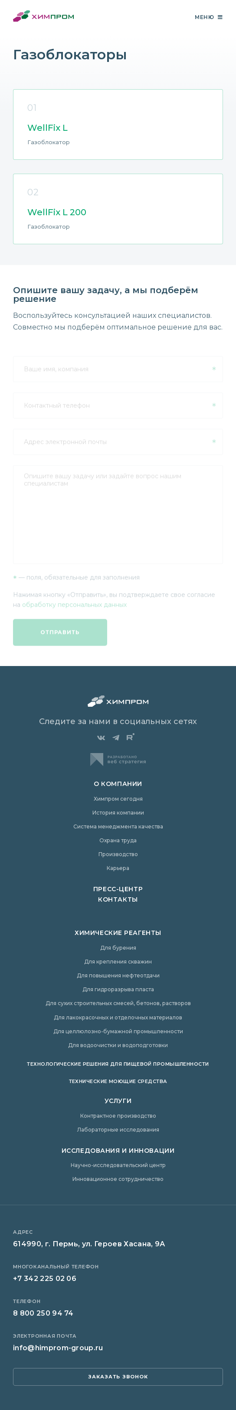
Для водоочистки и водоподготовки (118, 1045)
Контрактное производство (118, 1115)
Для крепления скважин (118, 961)
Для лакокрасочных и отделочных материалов (118, 1017)
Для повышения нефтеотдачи (118, 975)
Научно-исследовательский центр (118, 1165)
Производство (118, 854)
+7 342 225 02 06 (44, 1278)
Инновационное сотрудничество (118, 1179)
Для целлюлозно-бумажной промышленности (118, 1031)
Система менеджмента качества (118, 826)
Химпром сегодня (118, 799)
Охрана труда (118, 840)
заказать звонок (118, 1377)
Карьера (118, 868)
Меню (209, 17)
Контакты (118, 899)
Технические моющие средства (118, 1081)
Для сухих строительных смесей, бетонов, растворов (118, 1003)
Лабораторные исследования (118, 1129)
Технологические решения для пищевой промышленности (118, 1064)
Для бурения (118, 947)
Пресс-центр (118, 889)
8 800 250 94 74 (43, 1313)
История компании (118, 812)
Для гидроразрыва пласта (118, 989)
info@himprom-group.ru (58, 1348)
